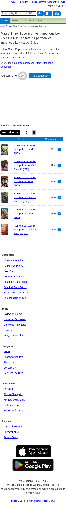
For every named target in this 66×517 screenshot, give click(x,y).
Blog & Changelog (13, 394)
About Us (9, 362)
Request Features (13, 373)
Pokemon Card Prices (15, 281)
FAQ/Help (9, 389)
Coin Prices (10, 271)
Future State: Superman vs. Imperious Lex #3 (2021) (25, 213)
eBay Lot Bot (11, 330)
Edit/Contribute (12, 405)
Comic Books (5, 26)
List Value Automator (15, 324)
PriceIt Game (17, 501)
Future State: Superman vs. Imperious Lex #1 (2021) (25, 149)
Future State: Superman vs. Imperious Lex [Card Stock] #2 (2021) (25, 197)
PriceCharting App (13, 410)
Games (14, 20)
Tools (39, 20)
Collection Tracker (13, 314)
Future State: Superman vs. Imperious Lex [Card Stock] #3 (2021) (25, 230)
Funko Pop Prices (13, 265)
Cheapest (5, 66)
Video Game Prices (14, 260)
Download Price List (22, 125)
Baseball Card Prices (15, 287)
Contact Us (10, 367)
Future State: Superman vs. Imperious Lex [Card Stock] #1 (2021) (25, 165)
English (24, 2)
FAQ (34, 2)
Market (5, 20)
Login (63, 2)
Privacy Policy (11, 432)
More (31, 20)
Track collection (39, 75)
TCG (23, 20)
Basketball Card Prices (16, 292)
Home (7, 351)
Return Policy (11, 437)
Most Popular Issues (23, 62)
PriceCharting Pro (13, 357)
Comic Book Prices (14, 276)
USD (14, 2)
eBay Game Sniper (14, 335)
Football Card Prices (15, 297)
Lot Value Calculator (15, 319)
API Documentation (14, 399)
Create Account (47, 2)
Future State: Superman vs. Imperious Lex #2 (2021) (25, 181)
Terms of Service (13, 426)
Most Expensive (44, 62)
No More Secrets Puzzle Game (40, 501)
